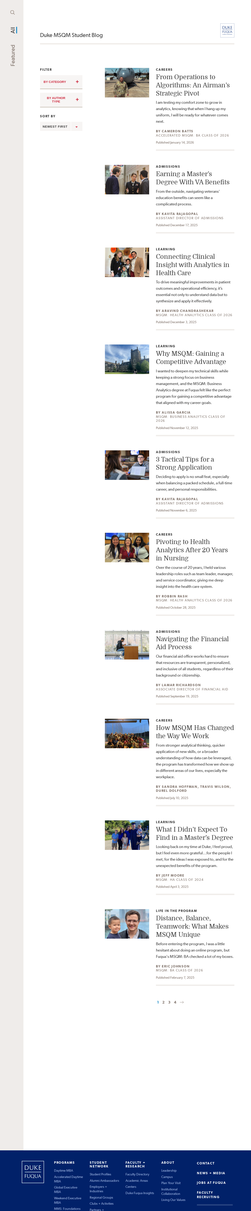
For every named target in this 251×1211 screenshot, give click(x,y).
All (12, 30)
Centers (131, 1187)
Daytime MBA (63, 1170)
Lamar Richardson (181, 685)
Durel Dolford (171, 791)
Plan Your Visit (171, 1183)
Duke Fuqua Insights (140, 1193)
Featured (12, 55)
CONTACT (205, 1163)
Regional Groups (101, 1197)
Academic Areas (137, 1180)
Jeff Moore (173, 875)
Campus (167, 1177)
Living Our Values (173, 1200)
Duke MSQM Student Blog (71, 35)
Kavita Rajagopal (180, 214)
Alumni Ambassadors (104, 1180)
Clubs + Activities (102, 1203)
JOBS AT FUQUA (211, 1183)
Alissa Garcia (176, 412)
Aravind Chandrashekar (188, 311)
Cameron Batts (177, 131)
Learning (166, 249)
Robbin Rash (175, 596)
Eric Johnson (176, 966)
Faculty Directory (137, 1174)
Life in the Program (176, 911)
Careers (166, 69)
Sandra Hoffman (180, 787)
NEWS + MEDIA (211, 1173)
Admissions (168, 166)
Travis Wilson (215, 787)
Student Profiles (100, 1174)
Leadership (169, 1170)
